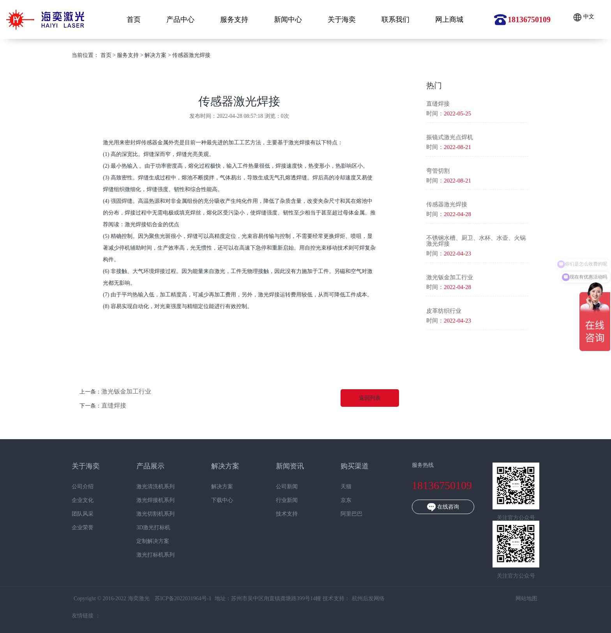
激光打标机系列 (145, 555)
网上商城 (449, 19)
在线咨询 (433, 507)
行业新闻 (276, 500)
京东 (335, 500)
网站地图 (516, 598)
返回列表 (370, 398)
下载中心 (212, 500)
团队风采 (72, 514)
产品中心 (180, 19)
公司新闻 (276, 486)
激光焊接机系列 (145, 500)
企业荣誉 (72, 527)
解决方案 (155, 55)
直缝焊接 (113, 405)
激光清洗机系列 (145, 486)
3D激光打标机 (143, 527)
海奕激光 (45, 20)
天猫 (335, 486)
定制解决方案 (142, 541)
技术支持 (276, 514)
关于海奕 (342, 19)
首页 (134, 19)
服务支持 (234, 19)
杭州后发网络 (357, 598)
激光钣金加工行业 (126, 391)
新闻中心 (288, 19)
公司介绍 (72, 486)
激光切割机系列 (145, 514)
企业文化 (72, 500)
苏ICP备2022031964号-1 (172, 598)
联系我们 (395, 19)
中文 (583, 17)
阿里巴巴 (341, 514)
